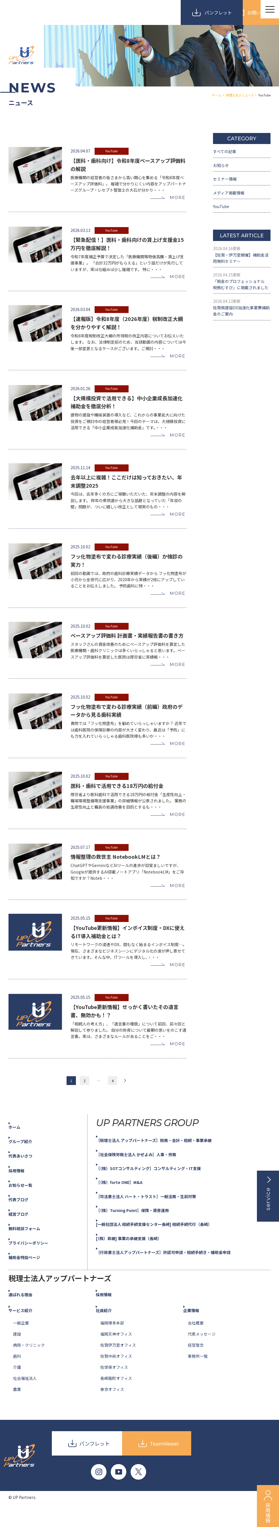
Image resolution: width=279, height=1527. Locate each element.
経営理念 (196, 1362)
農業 (17, 1406)
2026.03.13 (79, 225)
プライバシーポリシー (35, 1260)
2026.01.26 (79, 387)
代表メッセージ (202, 1351)
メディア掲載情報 (231, 199)
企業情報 (197, 1327)
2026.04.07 (80, 144)
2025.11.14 (80, 468)
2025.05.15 (80, 921)
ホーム (20, 1144)
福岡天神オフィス (116, 1351)
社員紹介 (109, 1327)
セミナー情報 (226, 183)
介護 (17, 1384)
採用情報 (22, 1187)
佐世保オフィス (114, 1384)
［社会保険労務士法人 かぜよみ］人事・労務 (146, 1171)
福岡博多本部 (112, 1340)
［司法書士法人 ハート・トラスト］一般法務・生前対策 (158, 1213)
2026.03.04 (80, 306)
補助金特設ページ (31, 1274)
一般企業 (21, 1340)
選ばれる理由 (26, 1311)
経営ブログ (24, 1231)
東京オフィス (112, 1406)
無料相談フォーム (31, 1245)
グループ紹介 (26, 1158)
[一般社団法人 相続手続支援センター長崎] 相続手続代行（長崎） (167, 1241)
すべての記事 (226, 152)
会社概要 (196, 1340)
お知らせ (222, 167)
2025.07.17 (79, 856)
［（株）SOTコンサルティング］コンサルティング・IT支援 (160, 1185)
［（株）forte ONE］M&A (127, 1199)
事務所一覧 (198, 1373)
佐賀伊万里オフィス (118, 1362)
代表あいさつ (26, 1173)
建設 (17, 1351)
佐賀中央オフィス (116, 1373)
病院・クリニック (29, 1362)
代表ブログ (24, 1216)
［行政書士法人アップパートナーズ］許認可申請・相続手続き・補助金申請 (177, 1269)
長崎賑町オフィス (116, 1395)
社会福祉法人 (25, 1395)
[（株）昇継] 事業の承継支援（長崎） (138, 1255)
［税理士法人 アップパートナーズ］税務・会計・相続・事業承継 (167, 1157)
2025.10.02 (79, 549)
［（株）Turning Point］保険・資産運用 (142, 1227)
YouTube (111, 144)
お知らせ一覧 (26, 1202)
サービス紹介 (26, 1327)
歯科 (17, 1373)
